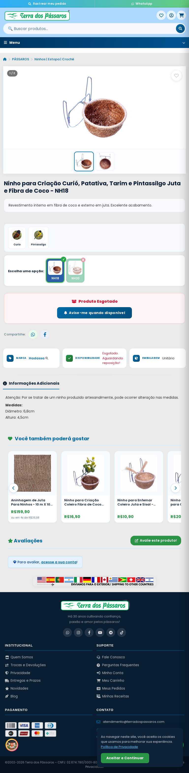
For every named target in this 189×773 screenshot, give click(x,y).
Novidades (16, 688)
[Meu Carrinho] (181, 15)
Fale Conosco (110, 657)
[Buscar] (180, 28)
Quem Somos (19, 657)
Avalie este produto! (156, 540)
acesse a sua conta (59, 562)
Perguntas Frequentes (117, 665)
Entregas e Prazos (23, 680)
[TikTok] (121, 632)
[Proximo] (175, 488)
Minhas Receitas (112, 696)
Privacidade (17, 673)
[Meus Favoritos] (161, 15)
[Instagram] (78, 632)
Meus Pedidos (110, 688)
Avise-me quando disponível (94, 312)
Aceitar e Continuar (125, 758)
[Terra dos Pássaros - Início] (80, 15)
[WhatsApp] (67, 632)
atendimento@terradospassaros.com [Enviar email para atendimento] (130, 721)
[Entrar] (171, 15)
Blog (11, 696)
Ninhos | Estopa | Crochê (54, 59)
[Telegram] (110, 632)
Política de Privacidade (119, 746)
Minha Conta (109, 673)
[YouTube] (99, 632)
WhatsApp (141, 4)
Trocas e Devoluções (25, 665)
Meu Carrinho (110, 680)
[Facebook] (89, 632)
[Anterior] (13, 488)
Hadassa (38, 358)
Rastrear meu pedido (47, 4)
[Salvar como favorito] (176, 75)
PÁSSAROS (20, 59)
